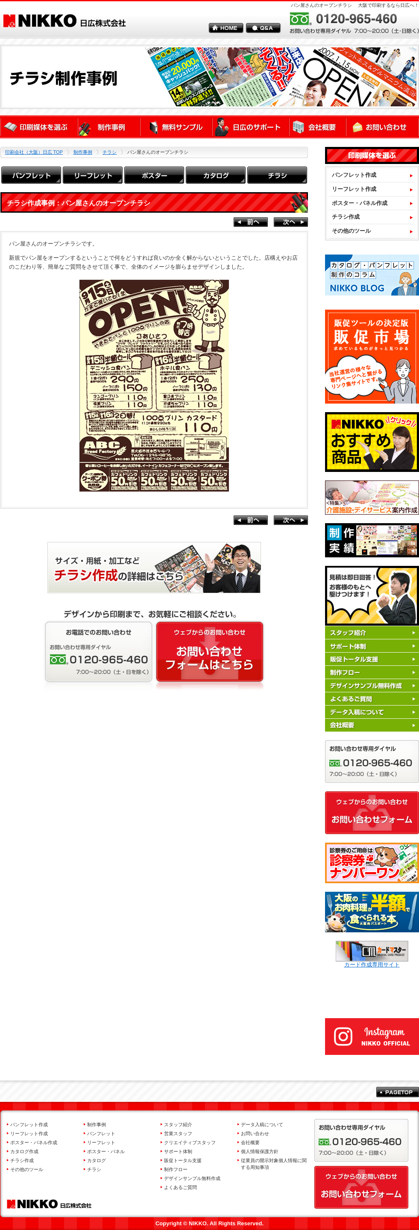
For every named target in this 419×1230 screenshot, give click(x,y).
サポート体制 (178, 1151)
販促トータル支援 (183, 1160)
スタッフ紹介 (178, 1124)
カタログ (96, 1160)
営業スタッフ (178, 1133)
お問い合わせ (255, 1133)
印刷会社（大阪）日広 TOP (34, 152)
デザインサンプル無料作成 (192, 1178)
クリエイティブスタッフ (190, 1142)
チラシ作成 (22, 1160)
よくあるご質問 (180, 1187)
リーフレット (101, 1142)
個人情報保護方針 (259, 1151)
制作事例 (82, 152)
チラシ (110, 152)
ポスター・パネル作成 (33, 1142)
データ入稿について (262, 1124)
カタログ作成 (24, 1151)
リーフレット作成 (29, 1133)
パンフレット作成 (29, 1124)
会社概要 (250, 1142)
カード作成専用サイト (372, 962)
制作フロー (176, 1169)
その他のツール (26, 1169)
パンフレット (101, 1133)
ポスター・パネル (106, 1151)
